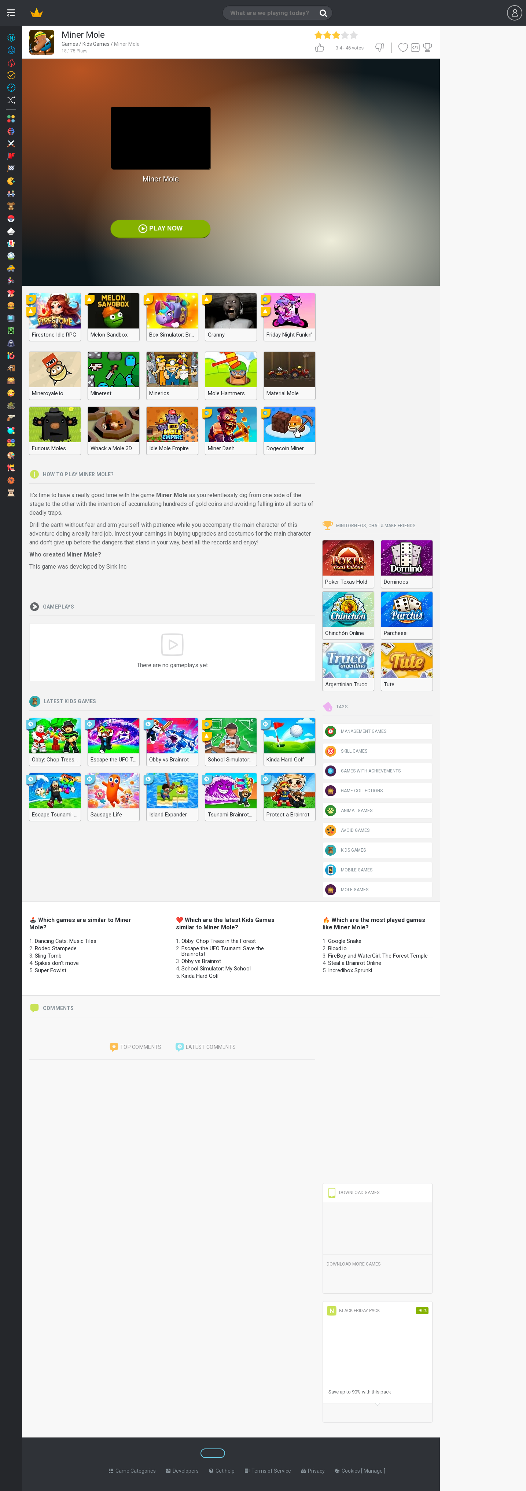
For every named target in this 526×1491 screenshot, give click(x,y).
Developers (182, 1471)
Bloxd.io (337, 948)
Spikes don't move (57, 963)
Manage (374, 1471)
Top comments (135, 1047)
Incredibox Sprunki (350, 970)
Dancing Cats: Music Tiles (65, 941)
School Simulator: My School (216, 968)
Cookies (348, 1471)
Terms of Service (268, 1471)
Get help (222, 1471)
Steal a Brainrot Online (354, 963)
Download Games (353, 1192)
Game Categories (132, 1471)
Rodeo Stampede (56, 948)
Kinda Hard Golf (200, 976)
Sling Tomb (48, 955)
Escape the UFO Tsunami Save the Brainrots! (222, 951)
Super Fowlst (50, 970)
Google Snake (344, 941)
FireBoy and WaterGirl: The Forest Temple (378, 955)
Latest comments (205, 1047)
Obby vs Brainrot (201, 961)
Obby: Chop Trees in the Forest (218, 941)
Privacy (313, 1471)
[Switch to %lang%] (158, 1453)
